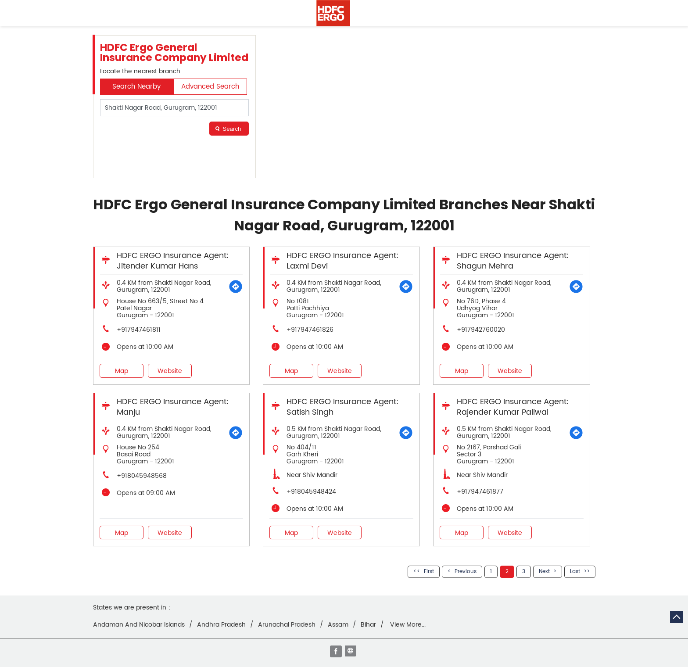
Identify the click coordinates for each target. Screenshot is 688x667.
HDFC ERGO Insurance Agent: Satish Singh (342, 407)
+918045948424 (311, 492)
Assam (338, 624)
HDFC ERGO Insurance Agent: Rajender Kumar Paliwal (513, 407)
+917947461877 (480, 492)
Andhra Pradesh (221, 624)
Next (544, 571)
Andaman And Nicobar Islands (139, 624)
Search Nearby (136, 86)
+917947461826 (310, 330)
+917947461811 (139, 330)
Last (575, 571)
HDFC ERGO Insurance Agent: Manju (173, 407)
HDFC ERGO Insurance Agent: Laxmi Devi (342, 261)
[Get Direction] (236, 287)
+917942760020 (481, 330)
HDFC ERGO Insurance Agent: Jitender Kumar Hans (173, 261)
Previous (466, 571)
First (429, 571)
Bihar (368, 624)
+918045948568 (142, 476)
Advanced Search (210, 86)
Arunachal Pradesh (286, 624)
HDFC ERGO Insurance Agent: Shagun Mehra (513, 261)
